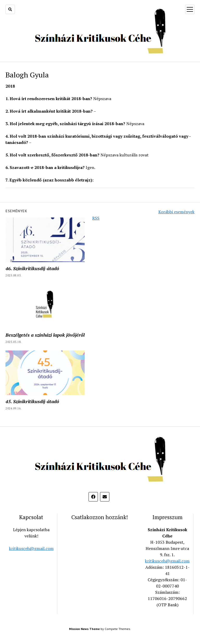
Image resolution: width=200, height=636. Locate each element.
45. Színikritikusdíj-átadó (32, 401)
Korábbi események (176, 212)
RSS (95, 218)
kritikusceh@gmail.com (31, 548)
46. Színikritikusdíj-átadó (32, 268)
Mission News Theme (84, 629)
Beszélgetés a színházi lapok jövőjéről (45, 335)
